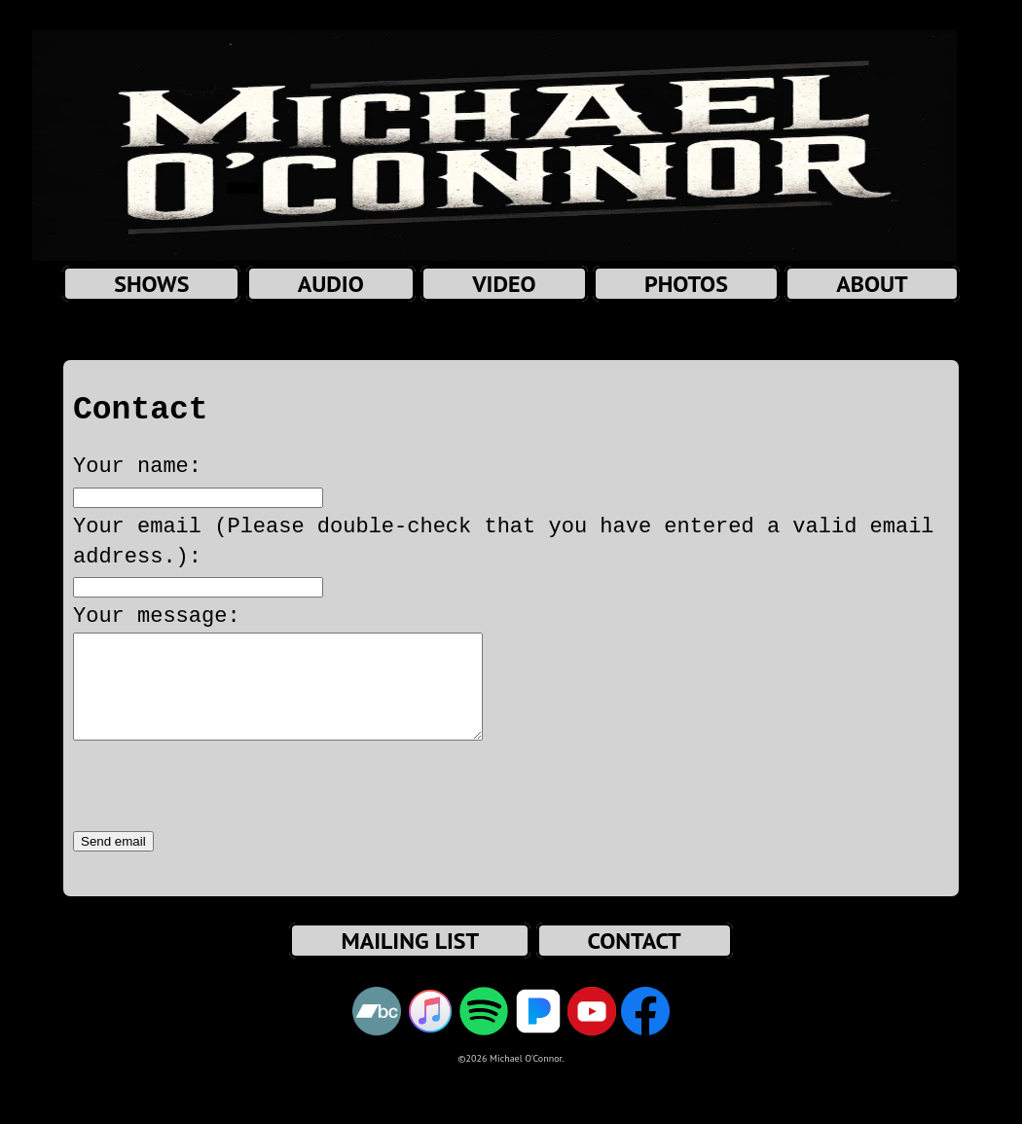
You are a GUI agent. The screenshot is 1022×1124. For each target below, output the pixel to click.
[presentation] (221, 809)
